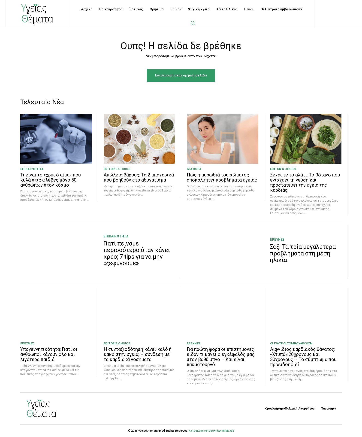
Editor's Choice (117, 168)
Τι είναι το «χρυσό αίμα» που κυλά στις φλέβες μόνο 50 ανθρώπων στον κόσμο (50, 180)
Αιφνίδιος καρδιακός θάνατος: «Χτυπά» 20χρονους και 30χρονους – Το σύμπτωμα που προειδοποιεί (303, 356)
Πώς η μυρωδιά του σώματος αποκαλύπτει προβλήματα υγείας (222, 177)
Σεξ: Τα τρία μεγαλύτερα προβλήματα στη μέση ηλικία (303, 253)
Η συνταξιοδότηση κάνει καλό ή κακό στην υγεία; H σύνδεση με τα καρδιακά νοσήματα (138, 354)
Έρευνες (277, 239)
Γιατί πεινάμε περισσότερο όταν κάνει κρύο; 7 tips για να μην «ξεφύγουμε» (136, 253)
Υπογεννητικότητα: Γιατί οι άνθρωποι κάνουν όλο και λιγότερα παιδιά (48, 354)
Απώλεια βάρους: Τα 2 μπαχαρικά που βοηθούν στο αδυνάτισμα (139, 177)
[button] (192, 22)
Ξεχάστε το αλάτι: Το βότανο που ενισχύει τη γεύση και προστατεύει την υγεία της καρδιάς (305, 182)
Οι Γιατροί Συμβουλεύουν (291, 343)
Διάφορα (194, 168)
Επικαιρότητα (31, 168)
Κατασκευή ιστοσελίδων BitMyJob (211, 430)
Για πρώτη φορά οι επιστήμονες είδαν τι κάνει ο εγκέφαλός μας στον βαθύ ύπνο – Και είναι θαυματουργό (220, 356)
